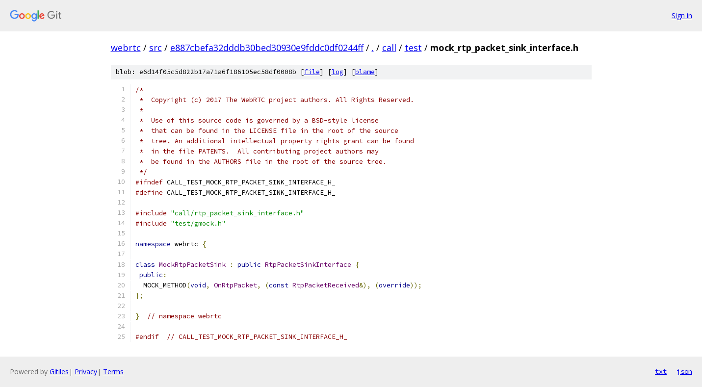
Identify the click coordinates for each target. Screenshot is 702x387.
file (312, 72)
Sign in (682, 15)
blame (365, 72)
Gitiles (59, 371)
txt (661, 371)
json (684, 371)
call (389, 47)
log (337, 72)
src (155, 47)
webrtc (126, 47)
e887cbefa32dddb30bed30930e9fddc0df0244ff (267, 47)
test (413, 47)
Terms (113, 371)
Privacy (86, 371)
